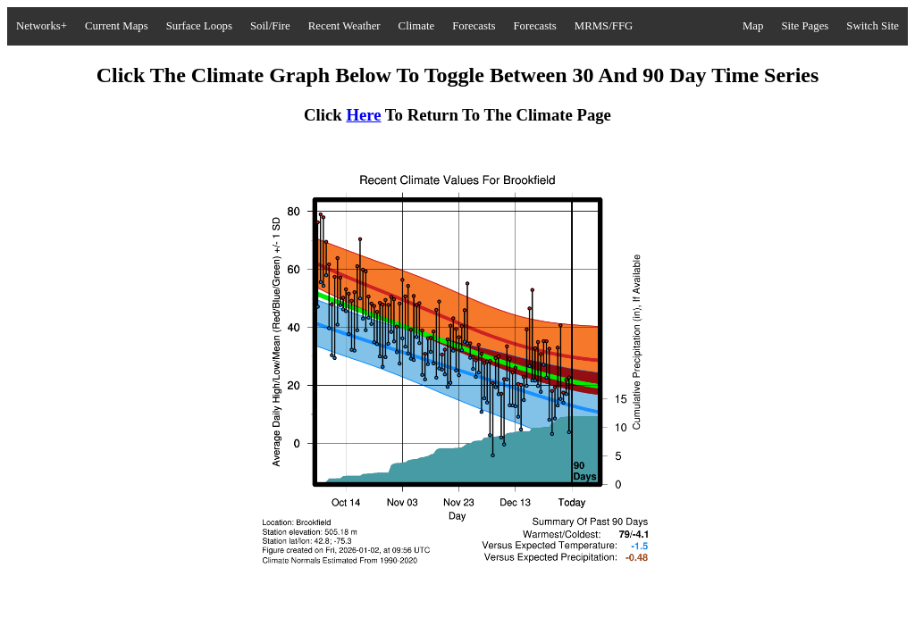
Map (753, 26)
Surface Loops (199, 26)
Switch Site (872, 26)
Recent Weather (344, 26)
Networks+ (41, 26)
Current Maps (116, 26)
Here (363, 114)
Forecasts (473, 26)
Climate (417, 26)
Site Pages (804, 26)
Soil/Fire (270, 26)
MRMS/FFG (604, 26)
